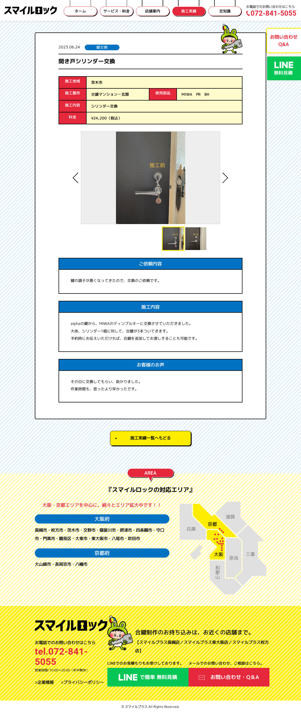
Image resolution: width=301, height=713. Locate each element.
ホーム (80, 11)
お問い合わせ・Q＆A (229, 677)
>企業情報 (44, 682)
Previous (77, 178)
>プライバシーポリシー (82, 682)
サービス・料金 (116, 11)
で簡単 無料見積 (148, 677)
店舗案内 (152, 11)
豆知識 (225, 11)
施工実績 (188, 11)
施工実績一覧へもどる (150, 438)
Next (224, 178)
